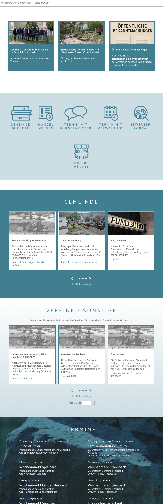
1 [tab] (77, 279)
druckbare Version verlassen (16, 3)
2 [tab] (80, 279)
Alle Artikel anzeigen (82, 284)
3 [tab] (83, 279)
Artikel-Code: (75, 403)
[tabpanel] (32, 241)
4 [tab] (86, 279)
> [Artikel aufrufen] (92, 403)
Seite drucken (42, 3)
